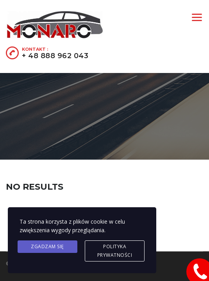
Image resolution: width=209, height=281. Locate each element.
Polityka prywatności (114, 250)
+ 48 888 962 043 (55, 56)
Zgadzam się (47, 246)
